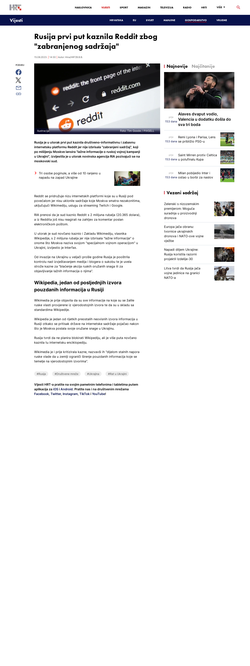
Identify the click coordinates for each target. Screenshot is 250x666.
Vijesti (105, 7)
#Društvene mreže (66, 373)
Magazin (144, 7)
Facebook (41, 394)
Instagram (70, 394)
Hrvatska (116, 20)
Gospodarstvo (196, 20)
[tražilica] (238, 7)
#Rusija (41, 373)
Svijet (150, 20)
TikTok (84, 394)
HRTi (204, 7)
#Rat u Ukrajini (117, 373)
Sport (124, 7)
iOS (56, 389)
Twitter (55, 394)
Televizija (166, 7)
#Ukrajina (93, 373)
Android (67, 389)
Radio (187, 7)
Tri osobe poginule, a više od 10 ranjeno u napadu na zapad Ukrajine (70, 175)
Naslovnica (83, 7)
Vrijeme (221, 20)
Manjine (169, 20)
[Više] (222, 7)
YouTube (98, 394)
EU (134, 20)
